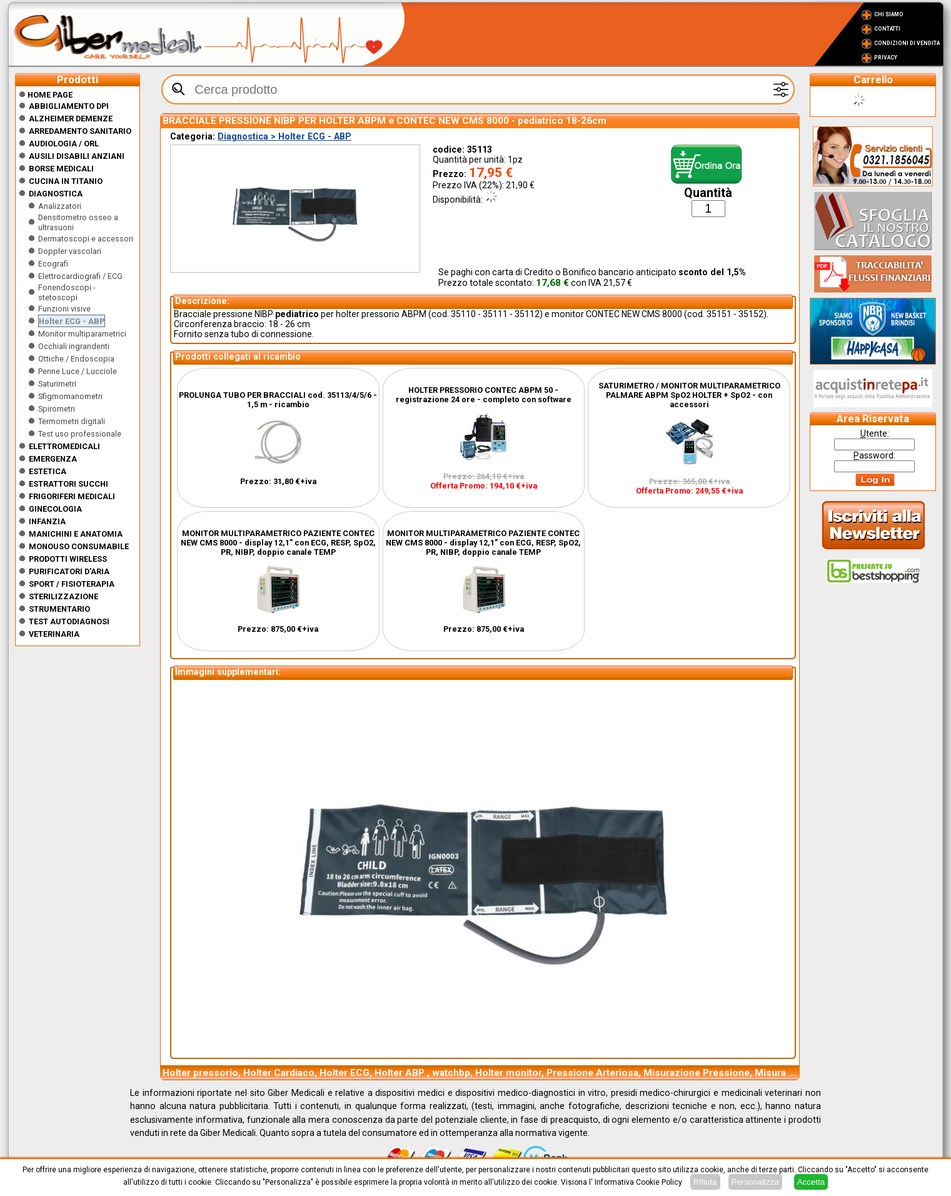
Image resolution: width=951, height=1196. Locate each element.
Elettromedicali (64, 446)
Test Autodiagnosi (69, 621)
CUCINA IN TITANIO (66, 181)
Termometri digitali (71, 421)
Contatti (887, 29)
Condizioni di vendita (907, 43)
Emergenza (53, 459)
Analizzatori (59, 206)
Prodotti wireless (68, 559)
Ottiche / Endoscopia (76, 358)
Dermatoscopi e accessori (85, 238)
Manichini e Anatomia (76, 534)
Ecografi (53, 263)
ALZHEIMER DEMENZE (71, 118)
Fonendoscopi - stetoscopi (67, 292)
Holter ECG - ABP (71, 321)
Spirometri (56, 408)
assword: (874, 455)
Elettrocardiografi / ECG (80, 276)
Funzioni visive (64, 308)
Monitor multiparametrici (82, 333)
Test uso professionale (79, 433)
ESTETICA (47, 471)
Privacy (885, 57)
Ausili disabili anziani (76, 156)
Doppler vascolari (69, 251)
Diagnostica (56, 193)
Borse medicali (61, 168)
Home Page (46, 94)
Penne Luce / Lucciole (77, 371)
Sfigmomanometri (70, 396)
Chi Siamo (888, 14)
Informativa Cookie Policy (638, 1182)
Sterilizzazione (63, 596)
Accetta (811, 1182)
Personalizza (755, 1182)
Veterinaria (54, 634)
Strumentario (59, 609)
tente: (874, 433)
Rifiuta (705, 1182)
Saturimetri (57, 383)
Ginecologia (55, 509)
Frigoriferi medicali (72, 496)
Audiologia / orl (64, 143)
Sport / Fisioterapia (71, 584)
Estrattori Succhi (68, 484)
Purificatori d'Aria (69, 571)
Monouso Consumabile (79, 546)
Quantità (708, 193)
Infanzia (47, 521)
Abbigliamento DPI (69, 106)
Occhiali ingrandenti (73, 346)
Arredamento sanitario (80, 131)
